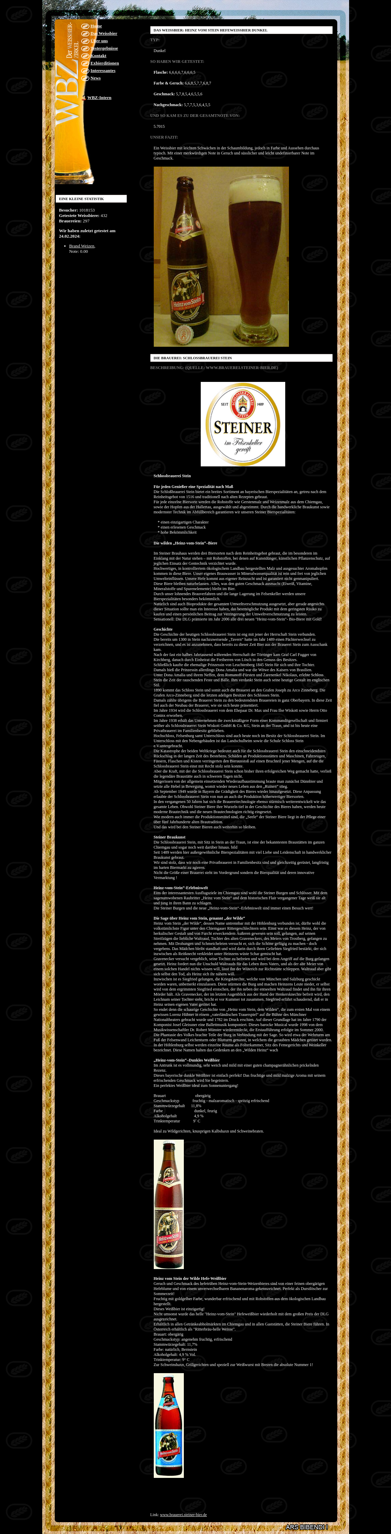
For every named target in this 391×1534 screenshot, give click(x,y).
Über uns (99, 40)
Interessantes (103, 70)
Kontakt (98, 55)
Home (96, 25)
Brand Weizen (82, 245)
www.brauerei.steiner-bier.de (183, 1514)
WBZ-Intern (100, 97)
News (96, 77)
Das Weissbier (104, 33)
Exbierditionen (105, 63)
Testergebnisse (104, 48)
